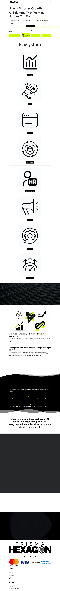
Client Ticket (11, 578)
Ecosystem (11, 575)
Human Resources (30, 191)
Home (10, 570)
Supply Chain (30, 162)
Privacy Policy (12, 585)
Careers (10, 577)
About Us (11, 572)
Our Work (11, 574)
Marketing (30, 220)
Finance (30, 75)
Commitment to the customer (15, 590)
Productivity (30, 277)
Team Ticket (11, 580)
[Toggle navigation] (50, 1)
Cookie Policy (11, 586)
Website (30, 133)
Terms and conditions (14, 588)
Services (30, 249)
